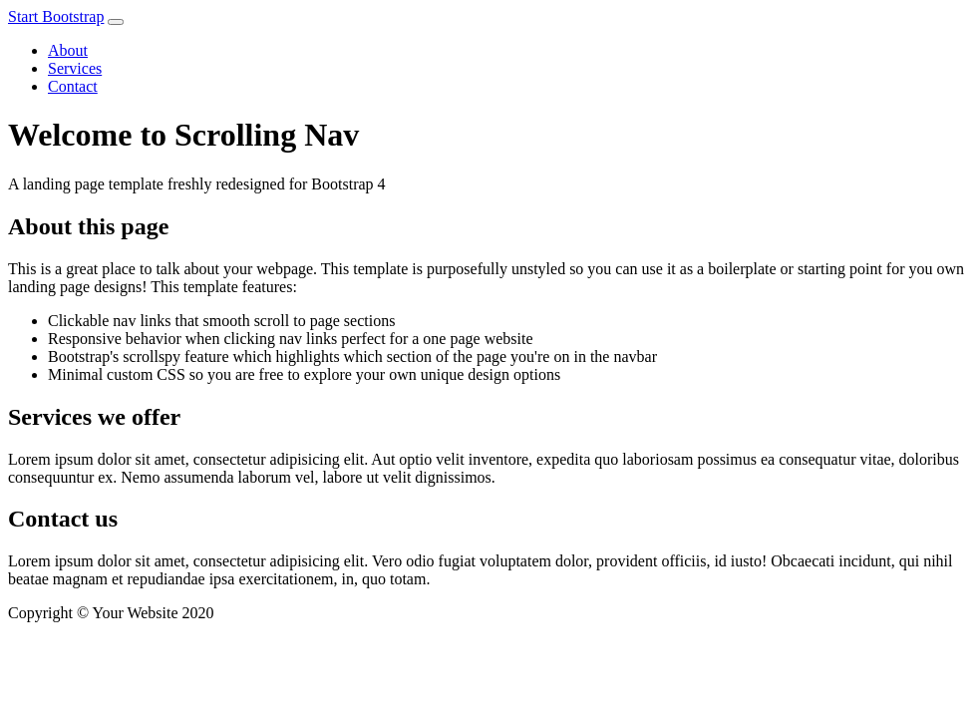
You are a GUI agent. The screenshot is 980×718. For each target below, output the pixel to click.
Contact (73, 86)
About (68, 50)
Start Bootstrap (56, 16)
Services (75, 68)
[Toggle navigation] (116, 22)
